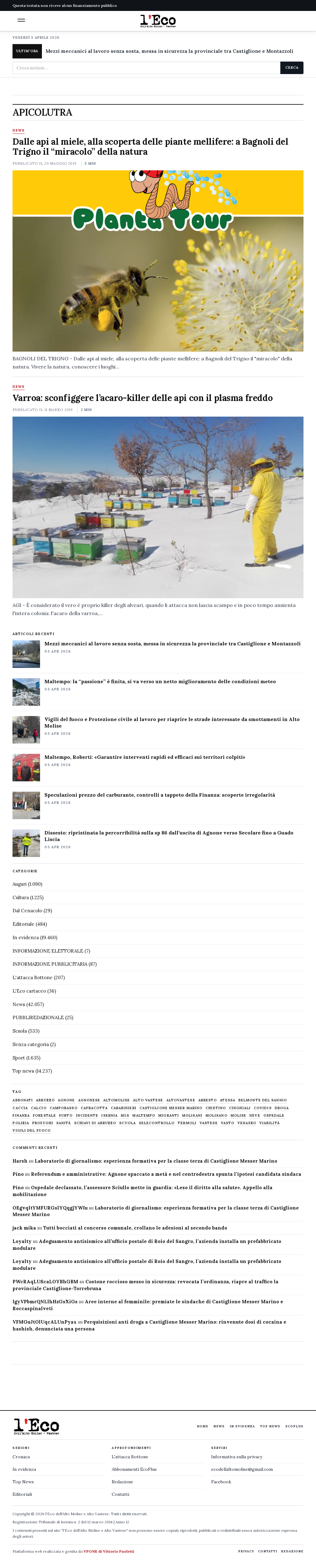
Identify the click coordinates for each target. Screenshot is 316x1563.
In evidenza (26, 937)
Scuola (20, 1031)
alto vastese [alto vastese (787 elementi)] (148, 1100)
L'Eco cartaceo (29, 991)
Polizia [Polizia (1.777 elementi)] (21, 1123)
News (18, 131)
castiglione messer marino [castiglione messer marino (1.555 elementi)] (171, 1108)
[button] (21, 20)
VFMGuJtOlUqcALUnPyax (45, 1322)
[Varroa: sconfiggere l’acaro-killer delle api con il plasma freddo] (158, 507)
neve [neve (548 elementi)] (254, 1116)
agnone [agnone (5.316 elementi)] (66, 1100)
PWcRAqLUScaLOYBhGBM (45, 1282)
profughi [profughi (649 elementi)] (42, 1123)
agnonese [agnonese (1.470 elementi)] (89, 1100)
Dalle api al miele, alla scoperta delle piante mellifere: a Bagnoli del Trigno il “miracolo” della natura (150, 146)
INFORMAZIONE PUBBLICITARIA (50, 964)
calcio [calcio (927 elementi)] (39, 1108)
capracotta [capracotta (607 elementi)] (94, 1108)
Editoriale (23, 924)
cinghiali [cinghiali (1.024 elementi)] (240, 1108)
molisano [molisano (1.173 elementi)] (216, 1116)
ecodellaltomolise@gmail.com (242, 1469)
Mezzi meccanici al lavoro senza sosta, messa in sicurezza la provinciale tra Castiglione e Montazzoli (169, 51)
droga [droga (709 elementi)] (282, 1108)
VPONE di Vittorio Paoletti (109, 1551)
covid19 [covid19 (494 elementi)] (263, 1108)
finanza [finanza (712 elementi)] (21, 1116)
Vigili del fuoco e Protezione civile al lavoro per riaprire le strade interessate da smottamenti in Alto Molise (172, 722)
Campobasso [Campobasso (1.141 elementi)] (64, 1108)
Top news (23, 1071)
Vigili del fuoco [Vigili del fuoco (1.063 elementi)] (32, 1131)
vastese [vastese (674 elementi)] (209, 1123)
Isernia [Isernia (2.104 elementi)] (109, 1116)
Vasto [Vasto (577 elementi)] (228, 1123)
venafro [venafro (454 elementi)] (246, 1123)
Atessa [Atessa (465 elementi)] (227, 1100)
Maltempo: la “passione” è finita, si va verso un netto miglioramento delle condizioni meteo (160, 681)
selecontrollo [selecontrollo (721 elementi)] (157, 1123)
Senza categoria (31, 1044)
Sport (19, 1058)
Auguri (20, 884)
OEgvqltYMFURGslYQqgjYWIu (50, 1208)
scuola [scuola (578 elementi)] (127, 1123)
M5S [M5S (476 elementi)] (125, 1116)
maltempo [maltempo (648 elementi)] (143, 1116)
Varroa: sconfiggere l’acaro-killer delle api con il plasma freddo (143, 397)
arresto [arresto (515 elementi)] (207, 1100)
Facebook (221, 1482)
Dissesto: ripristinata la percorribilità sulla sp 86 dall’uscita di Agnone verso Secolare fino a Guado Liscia (168, 835)
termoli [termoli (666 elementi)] (187, 1123)
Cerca (291, 67)
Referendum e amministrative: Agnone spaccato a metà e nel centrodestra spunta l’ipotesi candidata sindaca (166, 1174)
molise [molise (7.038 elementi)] (239, 1116)
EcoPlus (294, 1426)
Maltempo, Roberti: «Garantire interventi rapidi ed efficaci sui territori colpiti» (144, 757)
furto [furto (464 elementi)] (66, 1116)
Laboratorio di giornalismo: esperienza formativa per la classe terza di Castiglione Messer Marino (156, 1161)
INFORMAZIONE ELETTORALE (48, 951)
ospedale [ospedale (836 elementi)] (274, 1116)
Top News (270, 1426)
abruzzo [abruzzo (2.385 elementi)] (45, 1100)
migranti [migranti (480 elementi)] (168, 1116)
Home (202, 1426)
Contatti (120, 1494)
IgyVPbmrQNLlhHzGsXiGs (45, 1302)
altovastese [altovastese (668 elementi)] (180, 1100)
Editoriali (22, 1494)
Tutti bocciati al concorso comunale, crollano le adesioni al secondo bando (135, 1228)
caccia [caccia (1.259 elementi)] (20, 1108)
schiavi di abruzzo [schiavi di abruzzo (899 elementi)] (95, 1123)
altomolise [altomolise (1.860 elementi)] (116, 1100)
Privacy (246, 1551)
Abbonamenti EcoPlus (134, 1469)
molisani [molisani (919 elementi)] (192, 1116)
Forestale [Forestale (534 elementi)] (44, 1116)
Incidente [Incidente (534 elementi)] (87, 1116)
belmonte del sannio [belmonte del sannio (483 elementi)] (262, 1100)
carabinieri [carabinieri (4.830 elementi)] (123, 1108)
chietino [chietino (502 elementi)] (216, 1108)
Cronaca (21, 1457)
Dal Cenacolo (27, 911)
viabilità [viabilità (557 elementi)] (269, 1123)
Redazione (122, 1482)
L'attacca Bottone (33, 977)
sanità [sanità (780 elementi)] (63, 1123)
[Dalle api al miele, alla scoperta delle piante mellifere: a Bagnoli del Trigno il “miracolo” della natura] (158, 261)
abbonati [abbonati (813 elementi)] (23, 1100)
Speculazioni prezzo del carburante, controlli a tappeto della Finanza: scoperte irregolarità (159, 795)
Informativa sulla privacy (236, 1457)
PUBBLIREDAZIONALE (38, 1017)
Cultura (21, 897)
